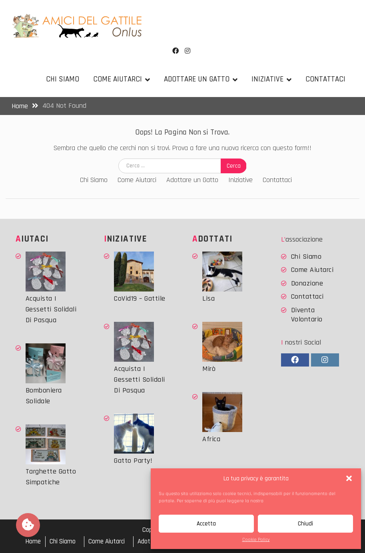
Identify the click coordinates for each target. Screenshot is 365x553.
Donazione (307, 283)
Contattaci (325, 79)
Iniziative (267, 79)
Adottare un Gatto (196, 79)
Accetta (206, 523)
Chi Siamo (62, 79)
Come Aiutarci (117, 79)
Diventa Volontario (307, 314)
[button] (349, 478)
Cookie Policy (256, 540)
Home (33, 541)
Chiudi (305, 523)
